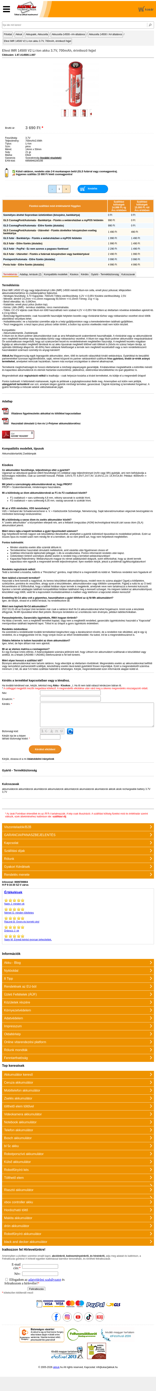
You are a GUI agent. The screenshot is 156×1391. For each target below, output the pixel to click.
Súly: (8, 152)
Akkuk (18, 34)
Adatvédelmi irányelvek (40, 759)
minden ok (78, 901)
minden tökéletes (78, 910)
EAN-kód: (10, 160)
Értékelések (13, 892)
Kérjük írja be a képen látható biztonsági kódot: (16, 737)
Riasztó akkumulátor (19, 1190)
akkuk (56, 1367)
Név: (4, 693)
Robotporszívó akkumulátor (24, 1154)
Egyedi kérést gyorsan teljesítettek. (78, 937)
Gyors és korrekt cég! (78, 919)
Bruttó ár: (10, 128)
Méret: (8, 149)
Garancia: (10, 157)
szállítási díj (59, 816)
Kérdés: (7, 704)
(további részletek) (50, 157)
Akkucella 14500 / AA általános (105, 34)
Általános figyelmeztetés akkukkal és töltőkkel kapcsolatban (41, 413)
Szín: (8, 146)
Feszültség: (11, 137)
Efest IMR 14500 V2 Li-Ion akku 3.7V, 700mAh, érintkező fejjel (37, 41)
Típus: (8, 143)
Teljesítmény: (12, 140)
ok (78, 928)
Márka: (9, 155)
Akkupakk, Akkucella (37, 34)
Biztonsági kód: (10, 731)
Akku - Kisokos (61, 685)
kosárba (92, 188)
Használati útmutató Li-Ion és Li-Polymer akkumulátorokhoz (41, 423)
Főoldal (8, 34)
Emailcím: (8, 699)
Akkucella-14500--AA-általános (68, 34)
